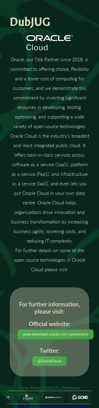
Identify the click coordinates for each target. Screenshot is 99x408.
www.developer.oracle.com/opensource (55, 334)
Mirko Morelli (61, 405)
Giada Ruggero (78, 405)
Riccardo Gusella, (22, 405)
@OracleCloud (49, 361)
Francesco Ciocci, (42, 405)
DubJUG (30, 22)
